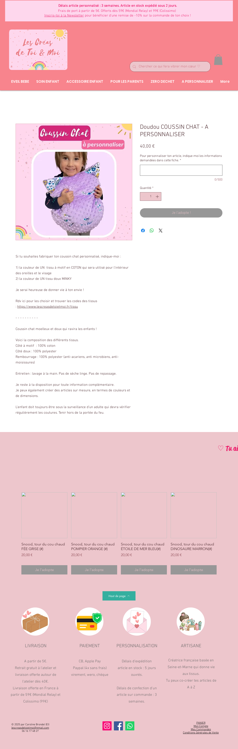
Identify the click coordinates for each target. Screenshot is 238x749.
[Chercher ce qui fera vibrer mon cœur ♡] (170, 67)
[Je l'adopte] (44, 569)
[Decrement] (143, 196)
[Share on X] (160, 230)
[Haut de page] (119, 596)
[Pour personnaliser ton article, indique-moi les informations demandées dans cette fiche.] (181, 170)
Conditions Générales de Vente (201, 732)
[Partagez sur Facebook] (143, 230)
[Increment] (158, 196)
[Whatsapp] (129, 725)
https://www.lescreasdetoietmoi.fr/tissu (47, 307)
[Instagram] (107, 725)
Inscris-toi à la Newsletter (64, 15)
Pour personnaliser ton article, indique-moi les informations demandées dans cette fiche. (181, 158)
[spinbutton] (150, 196)
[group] (119, 533)
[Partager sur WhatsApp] (152, 230)
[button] (218, 59)
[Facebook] (118, 725)
